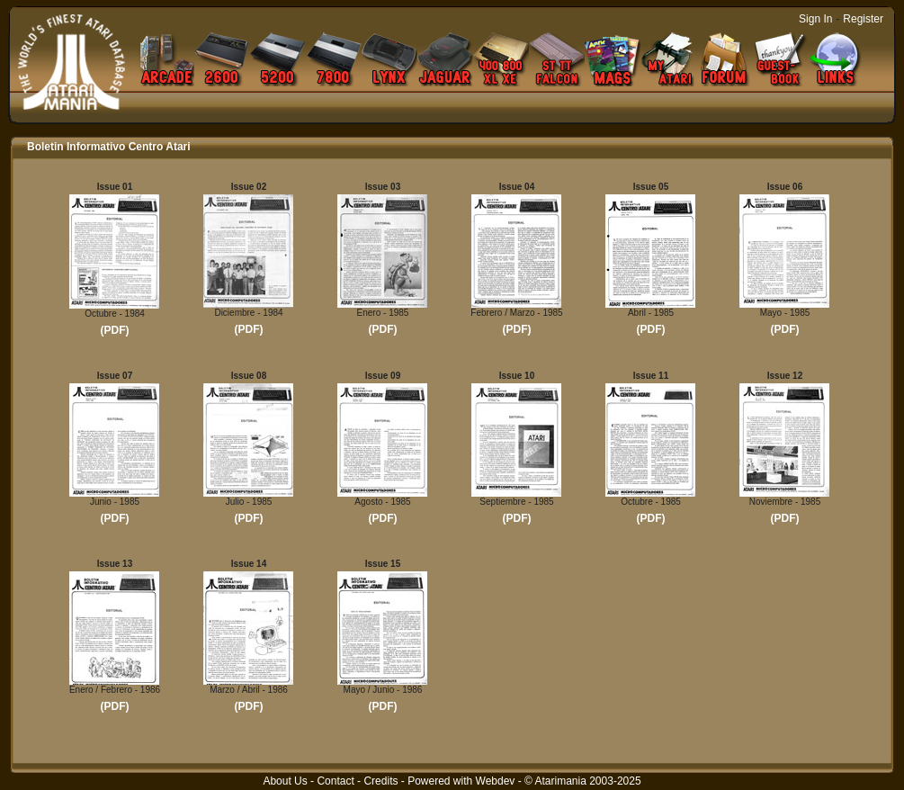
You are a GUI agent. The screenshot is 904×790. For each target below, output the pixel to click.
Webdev (495, 781)
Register (863, 19)
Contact (335, 781)
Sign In (815, 19)
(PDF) (115, 330)
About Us (285, 781)
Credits (380, 781)
